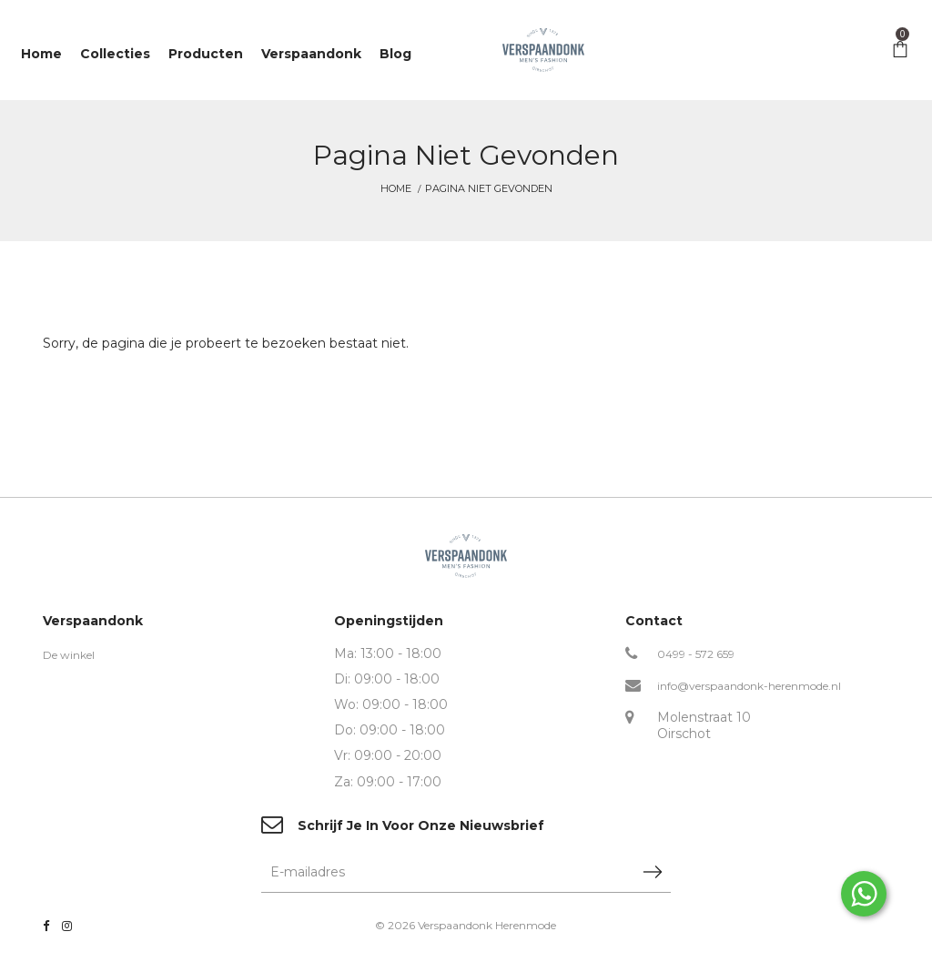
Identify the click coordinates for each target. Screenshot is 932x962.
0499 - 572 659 (695, 654)
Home (395, 188)
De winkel (69, 655)
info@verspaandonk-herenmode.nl (749, 686)
